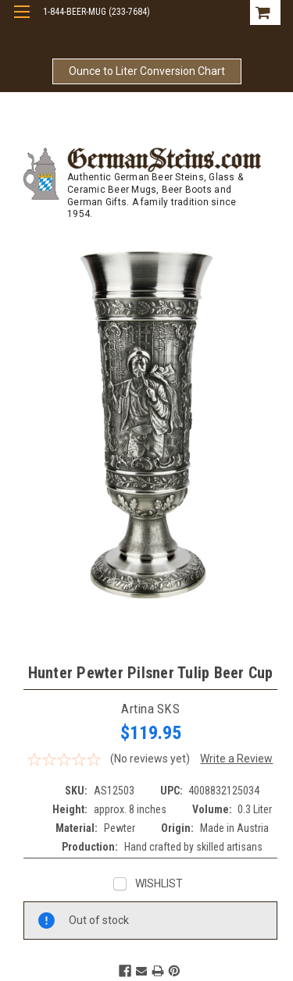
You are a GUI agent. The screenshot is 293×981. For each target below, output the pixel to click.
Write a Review (236, 758)
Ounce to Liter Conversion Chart (147, 71)
